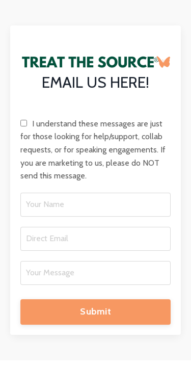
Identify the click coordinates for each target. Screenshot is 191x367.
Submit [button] (95, 312)
